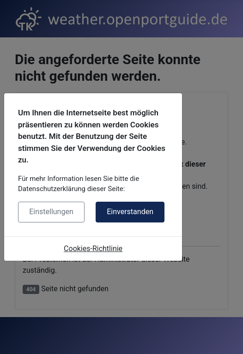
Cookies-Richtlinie (93, 248)
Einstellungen (51, 211)
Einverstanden (130, 211)
